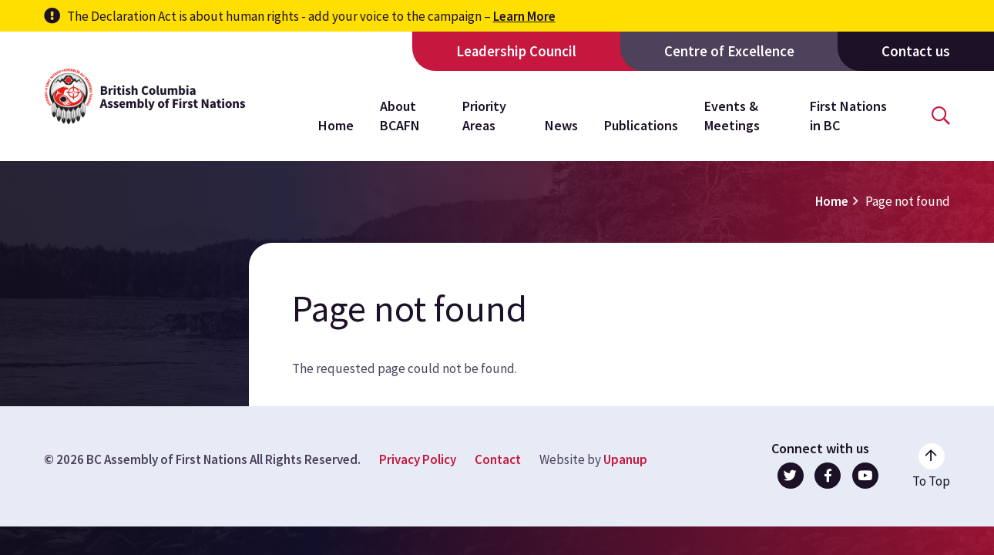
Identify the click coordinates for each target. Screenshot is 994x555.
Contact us (916, 51)
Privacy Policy (417, 459)
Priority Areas (484, 115)
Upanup (625, 459)
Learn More (524, 16)
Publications (641, 125)
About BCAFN (400, 115)
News (561, 125)
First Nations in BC (848, 115)
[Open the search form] (941, 116)
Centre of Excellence (729, 51)
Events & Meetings (732, 115)
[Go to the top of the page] (931, 466)
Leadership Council (516, 51)
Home (336, 125)
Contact (498, 459)
